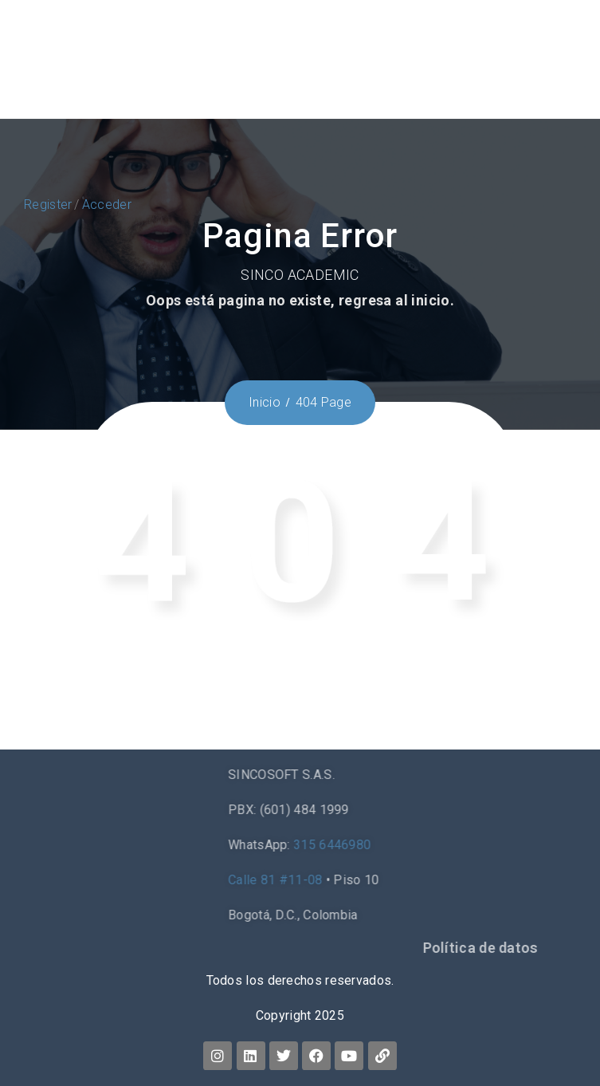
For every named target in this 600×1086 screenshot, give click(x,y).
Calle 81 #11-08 (427, 879)
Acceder (106, 204)
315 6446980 (484, 844)
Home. (477, 695)
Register (48, 204)
